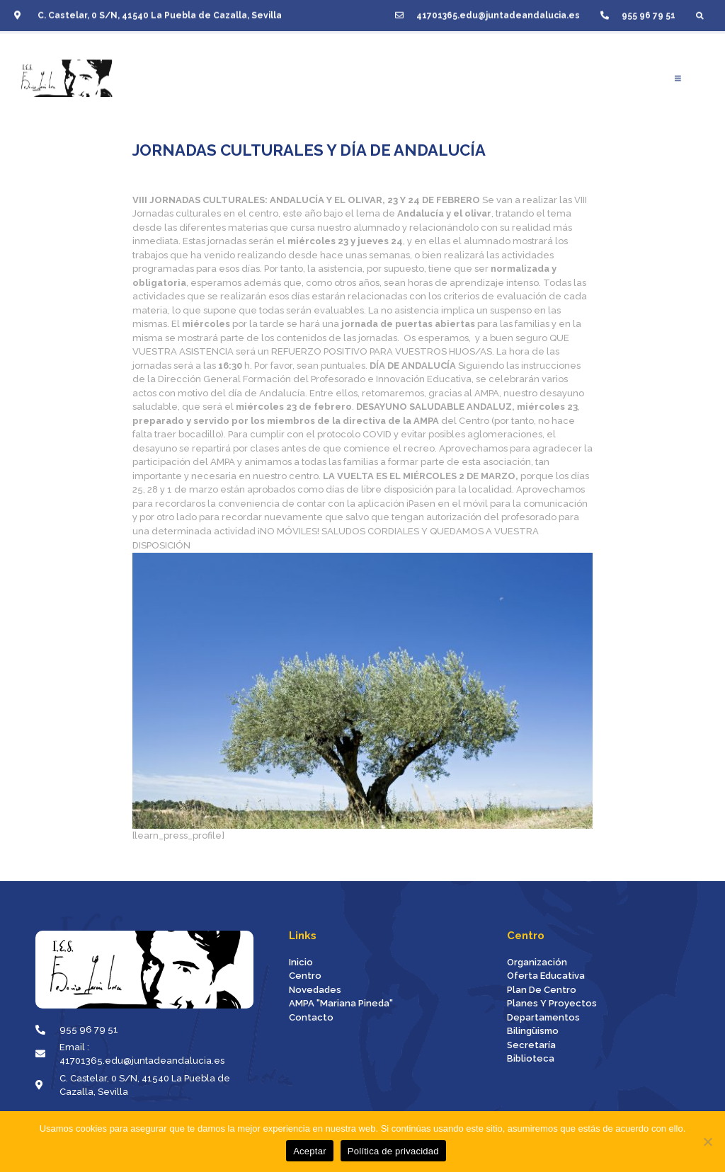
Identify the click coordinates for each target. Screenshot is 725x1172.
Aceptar (309, 1151)
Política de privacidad (393, 1151)
